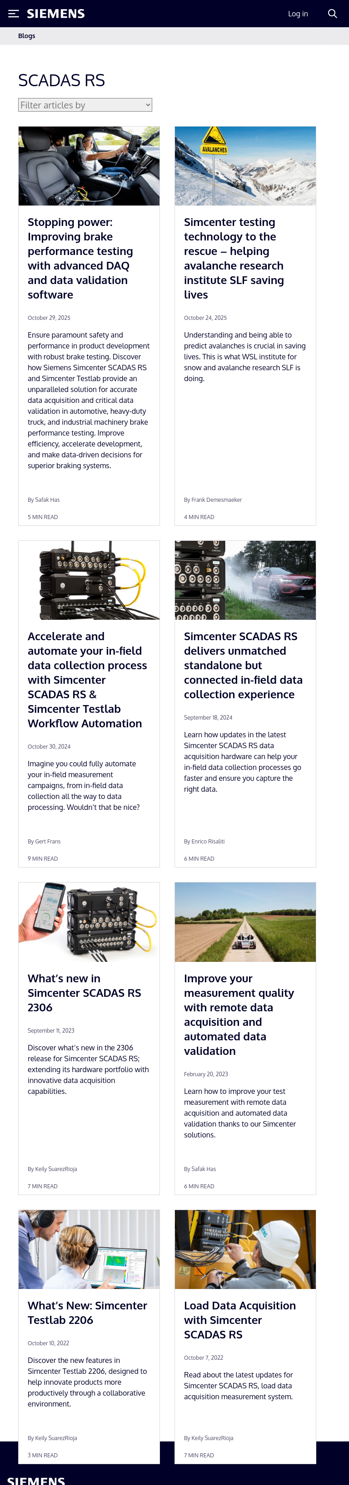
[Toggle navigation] (322, 36)
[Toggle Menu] (13, 13)
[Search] (333, 14)
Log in (298, 13)
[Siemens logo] (56, 13)
